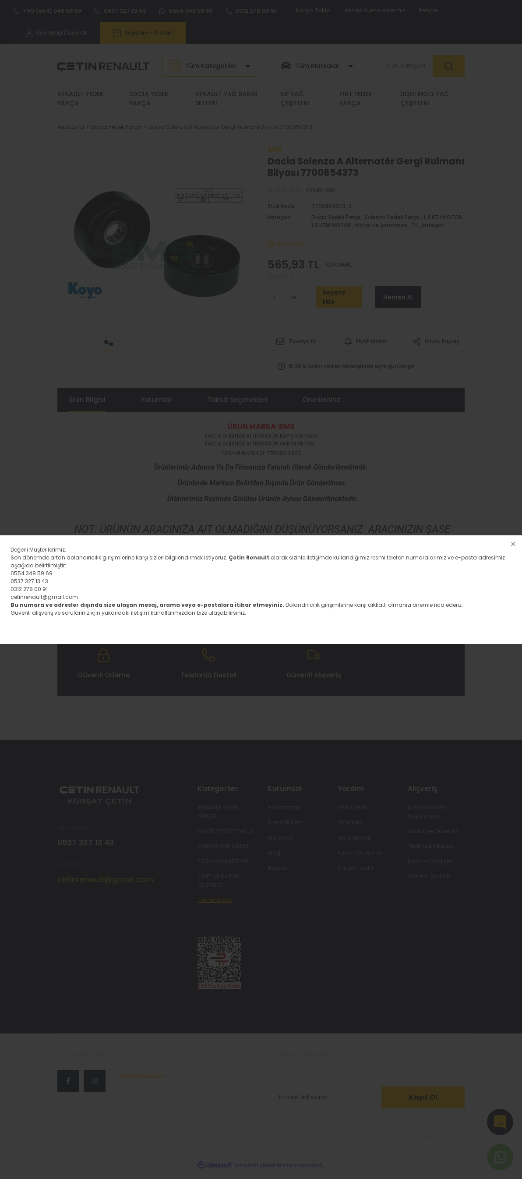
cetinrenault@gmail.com (44, 597)
